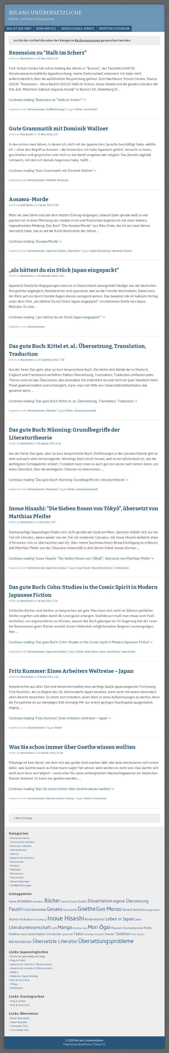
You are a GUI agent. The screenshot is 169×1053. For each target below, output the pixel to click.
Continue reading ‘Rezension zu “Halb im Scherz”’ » (47, 100)
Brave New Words (19, 1018)
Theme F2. (99, 1044)
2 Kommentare (121, 567)
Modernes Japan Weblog (24, 976)
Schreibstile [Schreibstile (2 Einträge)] (53, 934)
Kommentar (17, 861)
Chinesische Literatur (22, 842)
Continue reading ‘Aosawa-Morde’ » (35, 241)
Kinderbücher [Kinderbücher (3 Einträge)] (95, 919)
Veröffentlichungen (114, 28)
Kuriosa (70, 798)
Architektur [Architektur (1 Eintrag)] (38, 901)
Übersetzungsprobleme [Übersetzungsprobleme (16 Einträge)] (106, 941)
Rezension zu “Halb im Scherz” (48, 53)
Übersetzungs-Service (77, 28)
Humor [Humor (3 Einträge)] (14, 919)
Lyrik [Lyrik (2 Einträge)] (54, 928)
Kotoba (14, 972)
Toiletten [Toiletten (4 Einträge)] (122, 933)
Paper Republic (19, 1022)
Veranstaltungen (20, 881)
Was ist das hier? (19, 28)
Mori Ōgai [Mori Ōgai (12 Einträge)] (99, 927)
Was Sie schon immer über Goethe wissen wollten (72, 747)
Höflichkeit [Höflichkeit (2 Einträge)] (26, 919)
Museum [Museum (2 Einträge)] (116, 928)
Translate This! (19, 1026)
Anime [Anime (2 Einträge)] (13, 901)
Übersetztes (74, 250)
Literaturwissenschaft (85, 410)
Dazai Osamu (91, 651)
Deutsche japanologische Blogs (27, 956)
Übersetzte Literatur (122, 250)
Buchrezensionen (36, 109)
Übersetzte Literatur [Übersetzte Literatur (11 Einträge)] (55, 941)
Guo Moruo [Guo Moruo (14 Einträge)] (108, 908)
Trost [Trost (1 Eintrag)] (133, 934)
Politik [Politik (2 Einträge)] (148, 928)
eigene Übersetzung (100, 250)
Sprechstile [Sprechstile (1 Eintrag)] (67, 934)
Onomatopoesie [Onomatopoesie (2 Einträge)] (132, 928)
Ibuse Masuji (113, 651)
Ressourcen (63, 180)
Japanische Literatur (56, 250)
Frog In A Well (17, 960)
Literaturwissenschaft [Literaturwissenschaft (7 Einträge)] (30, 927)
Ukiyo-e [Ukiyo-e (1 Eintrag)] (140, 934)
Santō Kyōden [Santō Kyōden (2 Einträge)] (37, 934)
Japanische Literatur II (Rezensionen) (31, 968)
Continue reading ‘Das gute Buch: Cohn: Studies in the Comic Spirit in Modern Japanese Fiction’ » (80, 642)
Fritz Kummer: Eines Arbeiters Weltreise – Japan (71, 671)
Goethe (87, 798)
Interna (14, 853)
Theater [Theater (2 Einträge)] (109, 934)
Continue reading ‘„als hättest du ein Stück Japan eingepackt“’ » (57, 317)
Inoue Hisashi (90, 109)
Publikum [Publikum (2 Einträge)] (14, 934)
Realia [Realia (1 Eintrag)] (24, 934)
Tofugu (14, 984)
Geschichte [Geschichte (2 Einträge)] (70, 910)
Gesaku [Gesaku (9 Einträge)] (54, 909)
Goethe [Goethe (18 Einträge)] (87, 908)
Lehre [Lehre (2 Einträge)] (137, 919)
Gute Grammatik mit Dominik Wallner (58, 129)
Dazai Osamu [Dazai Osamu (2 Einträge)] (69, 901)
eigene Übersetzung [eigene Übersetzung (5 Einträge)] (131, 901)
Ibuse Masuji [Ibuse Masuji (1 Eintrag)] (40, 919)
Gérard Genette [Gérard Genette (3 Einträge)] (133, 910)
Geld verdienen (18, 849)
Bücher (78, 109)
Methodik (51, 180)
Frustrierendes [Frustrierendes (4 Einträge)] (34, 909)
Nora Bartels (46, 28)
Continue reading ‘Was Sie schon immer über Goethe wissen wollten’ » (61, 789)
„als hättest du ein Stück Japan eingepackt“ (64, 270)
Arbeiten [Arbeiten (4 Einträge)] (24, 901)
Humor (102, 651)
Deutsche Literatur (55, 798)
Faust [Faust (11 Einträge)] (15, 909)
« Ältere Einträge (22, 818)
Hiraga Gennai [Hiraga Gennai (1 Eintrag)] (153, 910)
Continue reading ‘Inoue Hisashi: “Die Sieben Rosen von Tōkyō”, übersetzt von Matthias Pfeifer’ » (81, 558)
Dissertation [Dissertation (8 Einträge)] (100, 901)
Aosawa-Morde (28, 199)
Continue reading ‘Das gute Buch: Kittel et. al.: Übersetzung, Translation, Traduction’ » (73, 401)
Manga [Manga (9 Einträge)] (65, 927)
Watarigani (16, 987)
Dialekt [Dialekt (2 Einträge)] (82, 901)
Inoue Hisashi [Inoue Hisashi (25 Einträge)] (65, 918)
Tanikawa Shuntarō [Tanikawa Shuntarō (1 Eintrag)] (94, 934)
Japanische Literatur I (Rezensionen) (31, 964)
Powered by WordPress (77, 1044)
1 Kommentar (100, 798)
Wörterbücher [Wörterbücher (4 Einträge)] (20, 941)
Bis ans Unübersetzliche (45, 13)
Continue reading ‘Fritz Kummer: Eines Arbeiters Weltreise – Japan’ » (60, 718)
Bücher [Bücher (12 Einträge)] (52, 900)
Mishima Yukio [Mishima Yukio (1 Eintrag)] (80, 928)
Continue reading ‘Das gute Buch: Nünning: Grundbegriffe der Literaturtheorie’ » (68, 479)
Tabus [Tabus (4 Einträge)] (78, 933)
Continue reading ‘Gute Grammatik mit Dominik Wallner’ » (52, 170)
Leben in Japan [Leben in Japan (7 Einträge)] (119, 919)
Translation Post (19, 1030)
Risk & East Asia (19, 980)
